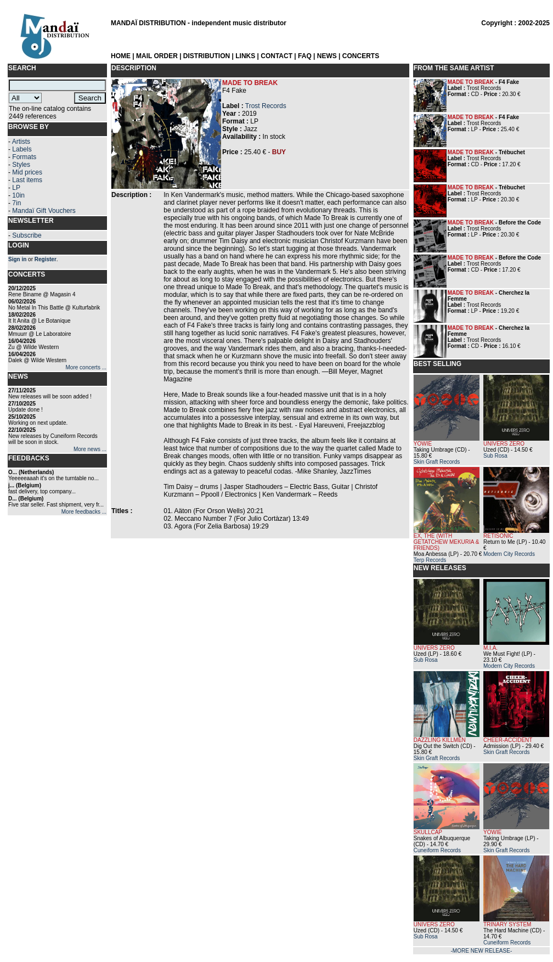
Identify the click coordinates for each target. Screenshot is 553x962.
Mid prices (27, 172)
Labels (21, 149)
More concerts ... (86, 367)
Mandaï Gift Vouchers (43, 211)
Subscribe (26, 235)
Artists (21, 141)
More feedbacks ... (83, 512)
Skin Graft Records (437, 462)
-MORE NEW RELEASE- (481, 951)
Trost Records (265, 106)
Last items (27, 180)
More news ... (90, 449)
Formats (24, 157)
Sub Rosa (495, 456)
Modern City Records (509, 554)
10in (18, 195)
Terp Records (430, 560)
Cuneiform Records (437, 850)
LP (16, 188)
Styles (21, 164)
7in (16, 203)
